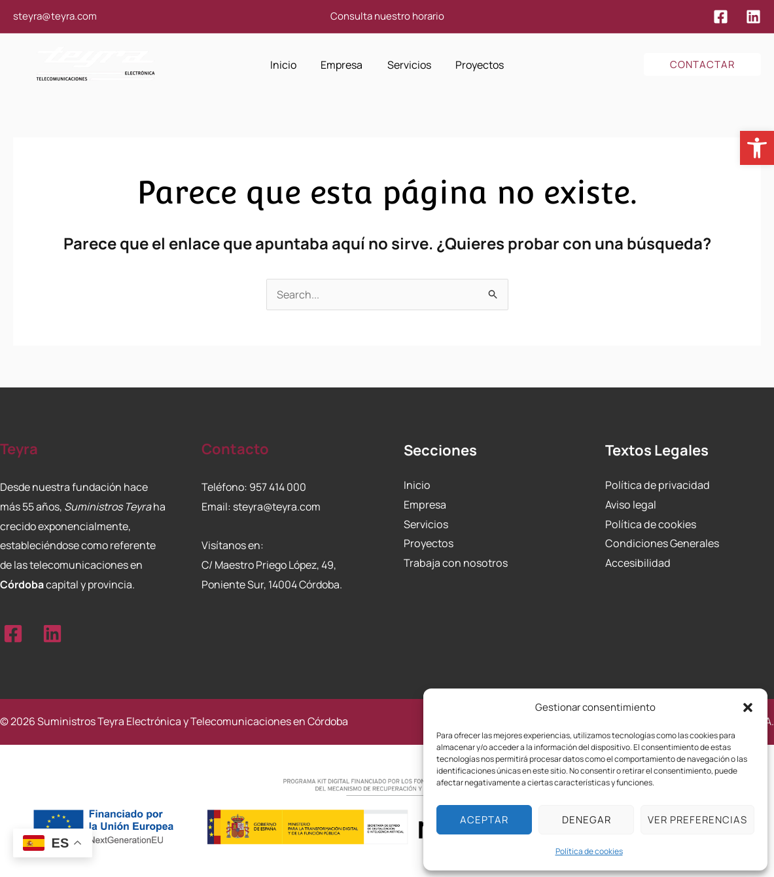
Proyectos (428, 543)
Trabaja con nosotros (454, 563)
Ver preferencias (697, 820)
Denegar (586, 820)
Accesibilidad (637, 563)
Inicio (417, 485)
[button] (757, 148)
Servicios (426, 523)
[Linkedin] (753, 16)
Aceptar (484, 820)
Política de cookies (589, 851)
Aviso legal (630, 504)
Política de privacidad (656, 485)
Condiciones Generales (660, 543)
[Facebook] (720, 16)
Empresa (425, 504)
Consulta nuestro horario (387, 16)
